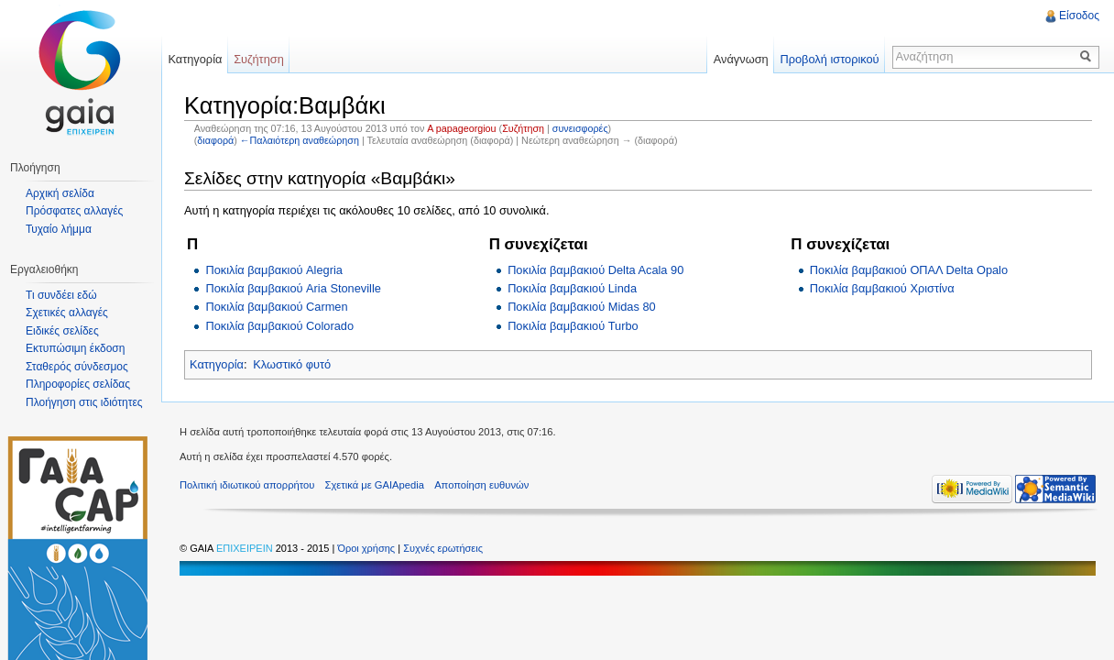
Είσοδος (1079, 15)
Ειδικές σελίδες (62, 330)
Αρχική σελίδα (60, 193)
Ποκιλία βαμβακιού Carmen (276, 307)
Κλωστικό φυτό (292, 364)
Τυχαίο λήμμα (59, 229)
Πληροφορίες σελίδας (78, 384)
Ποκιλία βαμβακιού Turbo (573, 326)
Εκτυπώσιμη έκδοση (75, 348)
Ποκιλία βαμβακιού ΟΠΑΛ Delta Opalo (909, 270)
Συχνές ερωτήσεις (443, 548)
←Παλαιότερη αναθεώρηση (299, 140)
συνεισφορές (580, 128)
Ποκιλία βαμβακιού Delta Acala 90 (595, 270)
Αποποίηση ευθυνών (481, 484)
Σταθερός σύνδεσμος (77, 366)
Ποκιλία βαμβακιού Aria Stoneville (292, 288)
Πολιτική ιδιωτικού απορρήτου (247, 484)
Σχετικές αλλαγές (67, 312)
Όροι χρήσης (367, 548)
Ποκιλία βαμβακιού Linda (572, 288)
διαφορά (215, 140)
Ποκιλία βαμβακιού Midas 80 (582, 307)
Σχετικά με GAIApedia (374, 484)
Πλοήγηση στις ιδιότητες (84, 402)
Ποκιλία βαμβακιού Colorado (279, 326)
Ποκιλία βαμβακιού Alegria (273, 270)
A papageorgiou (461, 128)
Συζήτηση (523, 128)
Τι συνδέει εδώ (61, 295)
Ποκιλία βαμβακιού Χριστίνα (882, 288)
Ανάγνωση (741, 59)
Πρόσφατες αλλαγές (74, 210)
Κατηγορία (217, 364)
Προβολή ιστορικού (829, 59)
